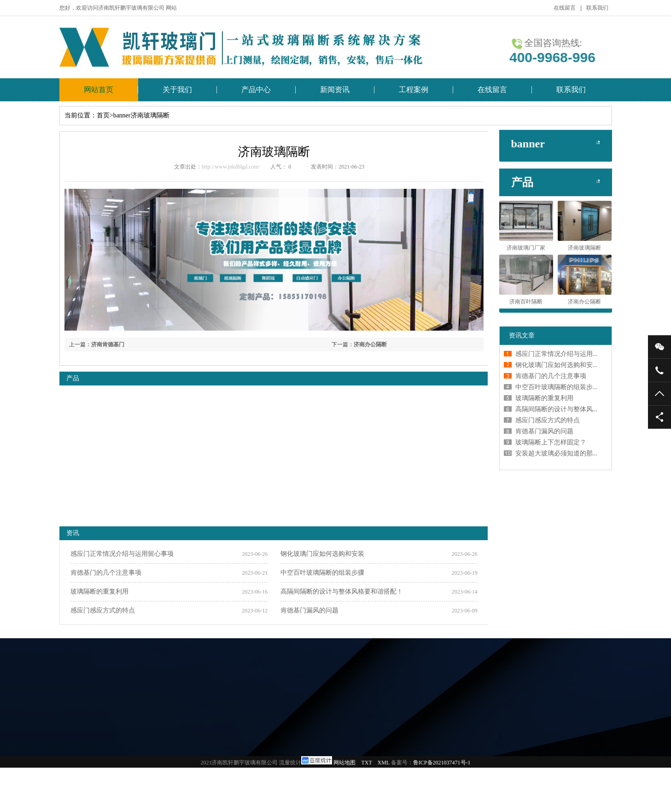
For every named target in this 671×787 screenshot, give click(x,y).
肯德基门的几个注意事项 (105, 572)
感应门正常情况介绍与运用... (556, 353)
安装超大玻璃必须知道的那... (556, 453)
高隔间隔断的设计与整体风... (556, 409)
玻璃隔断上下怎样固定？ (550, 442)
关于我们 (177, 89)
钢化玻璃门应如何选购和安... (556, 364)
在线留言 (565, 8)
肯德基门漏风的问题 (309, 610)
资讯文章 (522, 335)
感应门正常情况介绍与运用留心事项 (122, 553)
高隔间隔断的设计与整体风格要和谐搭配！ (341, 591)
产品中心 (256, 89)
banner (121, 115)
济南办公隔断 (370, 344)
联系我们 (597, 8)
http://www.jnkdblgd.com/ (231, 166)
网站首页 (98, 89)
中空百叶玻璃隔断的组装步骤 (322, 572)
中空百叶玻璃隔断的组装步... (556, 387)
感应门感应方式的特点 (102, 610)
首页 (103, 115)
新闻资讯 (335, 89)
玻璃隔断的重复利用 (99, 591)
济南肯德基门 (107, 344)
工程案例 (413, 89)
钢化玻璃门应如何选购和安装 (322, 553)
